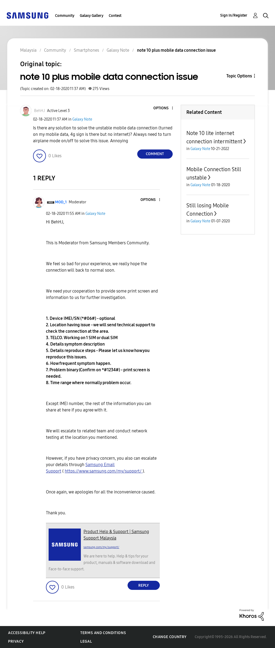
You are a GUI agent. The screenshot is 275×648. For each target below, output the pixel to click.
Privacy (16, 641)
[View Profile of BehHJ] (39, 110)
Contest (115, 15)
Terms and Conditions (103, 633)
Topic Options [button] (239, 75)
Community (64, 15)
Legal (86, 641)
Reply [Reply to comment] (143, 585)
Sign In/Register (233, 15)
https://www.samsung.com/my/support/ (104, 471)
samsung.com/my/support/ (101, 547)
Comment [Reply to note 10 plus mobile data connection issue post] (155, 154)
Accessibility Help (26, 633)
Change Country (170, 637)
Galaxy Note (82, 119)
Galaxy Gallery (91, 15)
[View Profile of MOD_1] (61, 202)
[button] (163, 108)
